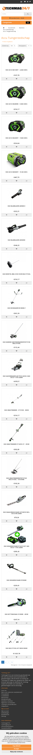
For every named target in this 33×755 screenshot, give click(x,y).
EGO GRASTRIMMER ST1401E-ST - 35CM (16, 444)
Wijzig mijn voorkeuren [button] (16, 751)
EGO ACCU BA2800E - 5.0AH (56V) (16, 104)
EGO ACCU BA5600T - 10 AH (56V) (16, 172)
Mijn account (5, 711)
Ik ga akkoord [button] (16, 746)
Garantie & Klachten (7, 701)
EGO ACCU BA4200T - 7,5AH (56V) (16, 138)
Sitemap (3, 716)
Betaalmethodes (6, 699)
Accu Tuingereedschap (9, 31)
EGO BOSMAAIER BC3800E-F (17, 308)
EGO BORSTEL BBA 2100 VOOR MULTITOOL (16, 274)
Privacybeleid (5, 694)
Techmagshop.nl (6, 725)
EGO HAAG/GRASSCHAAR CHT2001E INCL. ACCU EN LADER (16, 512)
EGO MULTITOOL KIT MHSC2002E (16, 648)
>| (12, 662)
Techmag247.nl (5, 723)
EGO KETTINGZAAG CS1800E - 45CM (16, 614)
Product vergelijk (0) (7, 41)
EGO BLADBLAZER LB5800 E (16, 206)
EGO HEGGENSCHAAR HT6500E (16, 580)
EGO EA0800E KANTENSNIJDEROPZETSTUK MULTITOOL (16, 342)
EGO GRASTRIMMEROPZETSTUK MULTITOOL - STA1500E (16, 478)
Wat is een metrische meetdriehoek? (11, 692)
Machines (21, 28)
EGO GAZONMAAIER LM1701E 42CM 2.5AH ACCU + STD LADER (16, 376)
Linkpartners (4, 706)
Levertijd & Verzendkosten (8, 704)
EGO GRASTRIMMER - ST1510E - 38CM (16, 410)
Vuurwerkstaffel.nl (6, 728)
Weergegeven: (22, 45)
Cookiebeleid (5, 696)
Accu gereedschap (8, 29)
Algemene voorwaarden (8, 702)
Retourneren (4, 697)
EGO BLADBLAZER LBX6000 (16, 240)
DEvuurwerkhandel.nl (7, 726)
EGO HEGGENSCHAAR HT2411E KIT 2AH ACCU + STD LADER (16, 546)
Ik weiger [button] (16, 748)
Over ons (4, 690)
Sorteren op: (5, 45)
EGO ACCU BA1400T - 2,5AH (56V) (16, 70)
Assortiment (11, 28)
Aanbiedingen (5, 713)
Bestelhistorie (5, 714)
